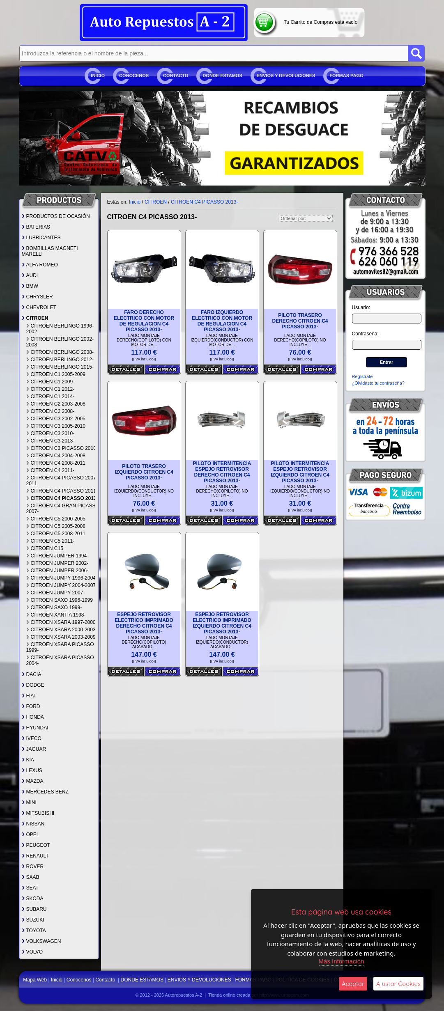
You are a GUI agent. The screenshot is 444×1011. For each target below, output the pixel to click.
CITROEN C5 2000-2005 (55, 519)
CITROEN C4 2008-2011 (55, 463)
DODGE (33, 685)
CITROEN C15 (44, 548)
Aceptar (353, 984)
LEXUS (32, 770)
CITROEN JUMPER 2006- (57, 570)
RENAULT (35, 856)
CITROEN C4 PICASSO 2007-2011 (62, 480)
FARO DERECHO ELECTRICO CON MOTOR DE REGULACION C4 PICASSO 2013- (144, 320)
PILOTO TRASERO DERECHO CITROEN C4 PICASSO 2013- (300, 321)
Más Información (341, 961)
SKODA (33, 898)
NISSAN (33, 824)
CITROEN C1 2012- (50, 389)
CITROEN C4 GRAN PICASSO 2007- (62, 508)
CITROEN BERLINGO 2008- (60, 352)
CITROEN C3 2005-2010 (55, 426)
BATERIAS (36, 227)
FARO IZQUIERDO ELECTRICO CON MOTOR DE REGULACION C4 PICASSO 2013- (222, 320)
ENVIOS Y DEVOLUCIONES (286, 75)
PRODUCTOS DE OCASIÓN (56, 216)
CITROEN (35, 318)
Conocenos (134, 75)
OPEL (30, 834)
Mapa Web (35, 980)
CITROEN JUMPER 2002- (57, 563)
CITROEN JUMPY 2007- (55, 593)
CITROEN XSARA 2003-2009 (61, 637)
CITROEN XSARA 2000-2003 (61, 630)
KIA (28, 760)
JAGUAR (34, 749)
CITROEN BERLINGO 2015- (60, 367)
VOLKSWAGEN (41, 941)
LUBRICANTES (41, 238)
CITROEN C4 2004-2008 (55, 456)
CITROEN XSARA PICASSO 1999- (60, 647)
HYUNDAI (35, 728)
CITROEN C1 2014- (50, 396)
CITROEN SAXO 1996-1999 (59, 600)
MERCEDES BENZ (45, 792)
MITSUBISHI (38, 813)
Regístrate (362, 376)
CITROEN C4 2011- (50, 470)
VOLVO (32, 952)
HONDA (33, 717)
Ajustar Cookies (398, 984)
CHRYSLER (37, 297)
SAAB (30, 877)
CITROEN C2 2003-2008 (55, 404)
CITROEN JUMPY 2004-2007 (61, 585)
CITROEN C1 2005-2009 (55, 374)
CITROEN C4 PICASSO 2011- (62, 491)
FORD (31, 706)
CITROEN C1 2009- (50, 382)
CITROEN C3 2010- (50, 433)
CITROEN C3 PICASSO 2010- (62, 448)
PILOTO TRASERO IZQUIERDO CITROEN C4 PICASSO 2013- (144, 472)
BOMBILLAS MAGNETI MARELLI (50, 251)
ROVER (33, 866)
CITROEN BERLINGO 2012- (60, 359)
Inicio (98, 75)
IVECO (31, 738)
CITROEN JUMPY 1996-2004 (61, 578)
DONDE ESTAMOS (222, 75)
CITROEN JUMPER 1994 (56, 556)
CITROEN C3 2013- (50, 441)
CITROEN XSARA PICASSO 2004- (60, 660)
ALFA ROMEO (40, 265)
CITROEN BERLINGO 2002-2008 (60, 342)
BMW (30, 286)
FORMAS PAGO (346, 75)
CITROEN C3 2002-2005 (55, 419)
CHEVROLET (39, 307)
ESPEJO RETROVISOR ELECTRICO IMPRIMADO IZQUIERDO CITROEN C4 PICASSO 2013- (222, 623)
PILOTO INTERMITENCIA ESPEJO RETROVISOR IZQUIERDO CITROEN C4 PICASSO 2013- (300, 472)
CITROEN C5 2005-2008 (55, 526)
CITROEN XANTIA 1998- (56, 615)
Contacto (175, 75)
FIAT (29, 696)
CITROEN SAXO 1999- (54, 607)
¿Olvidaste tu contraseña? (378, 383)
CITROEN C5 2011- (50, 541)
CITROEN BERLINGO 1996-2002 (60, 329)
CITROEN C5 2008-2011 (55, 533)
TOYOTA (34, 930)
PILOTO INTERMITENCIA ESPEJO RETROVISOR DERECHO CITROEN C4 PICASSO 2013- (222, 472)
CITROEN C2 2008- (50, 411)
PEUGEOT (36, 845)
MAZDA (33, 781)
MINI (29, 802)
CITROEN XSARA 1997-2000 (61, 622)
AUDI (30, 275)
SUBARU (34, 909)
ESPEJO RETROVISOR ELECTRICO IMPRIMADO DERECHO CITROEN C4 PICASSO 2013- (144, 623)
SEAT (30, 888)
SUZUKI (33, 920)
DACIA (31, 674)
